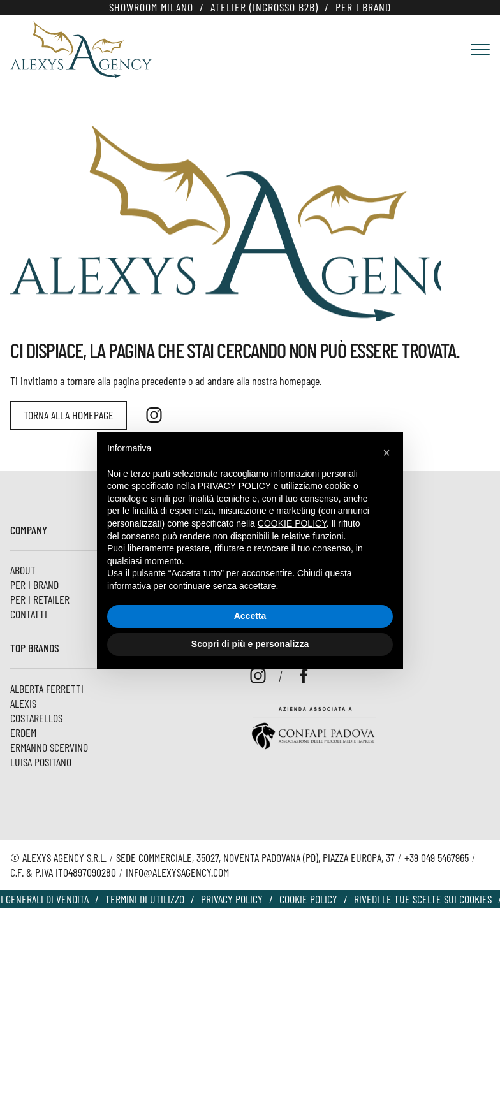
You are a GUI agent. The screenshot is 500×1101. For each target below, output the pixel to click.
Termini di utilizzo (144, 899)
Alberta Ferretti (47, 689)
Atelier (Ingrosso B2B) (264, 7)
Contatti (28, 614)
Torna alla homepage (69, 415)
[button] (386, 452)
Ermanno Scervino (49, 747)
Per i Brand (363, 7)
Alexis (23, 703)
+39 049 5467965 (436, 857)
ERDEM (23, 732)
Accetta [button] (250, 616)
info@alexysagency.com (177, 872)
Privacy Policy (232, 899)
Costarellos (36, 718)
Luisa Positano (40, 762)
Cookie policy (308, 899)
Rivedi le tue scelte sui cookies (423, 899)
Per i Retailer (40, 599)
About (23, 570)
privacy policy (234, 486)
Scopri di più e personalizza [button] (250, 644)
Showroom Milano (151, 7)
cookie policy (292, 523)
